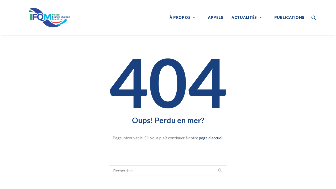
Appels (215, 17)
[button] (313, 17)
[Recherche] (168, 170)
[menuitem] (184, 17)
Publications (289, 17)
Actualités (246, 17)
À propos (182, 17)
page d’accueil (211, 137)
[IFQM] (41, 17)
